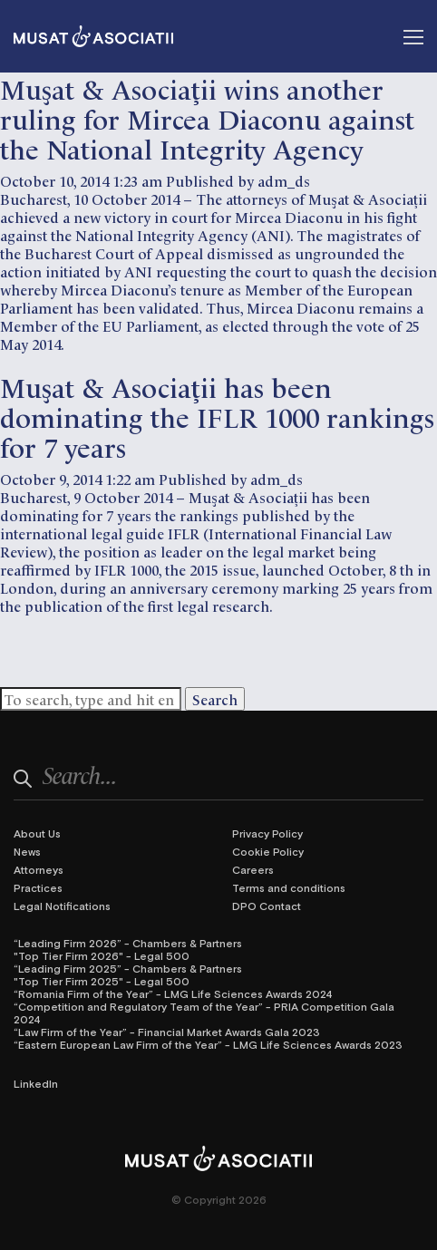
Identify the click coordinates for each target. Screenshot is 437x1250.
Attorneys (38, 869)
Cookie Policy (268, 851)
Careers (253, 869)
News (27, 851)
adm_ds (283, 180)
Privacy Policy (267, 833)
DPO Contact (266, 905)
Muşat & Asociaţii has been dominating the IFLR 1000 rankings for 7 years (217, 415)
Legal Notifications (62, 905)
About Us (37, 833)
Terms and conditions (288, 887)
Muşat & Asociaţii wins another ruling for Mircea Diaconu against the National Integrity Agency (207, 117)
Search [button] (215, 699)
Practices (38, 887)
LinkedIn (36, 1083)
